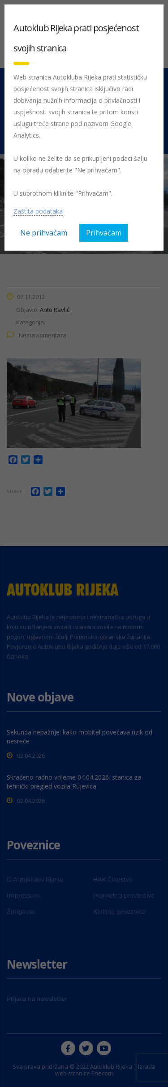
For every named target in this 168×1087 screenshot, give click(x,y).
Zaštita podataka (38, 211)
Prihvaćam (103, 233)
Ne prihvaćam (43, 233)
